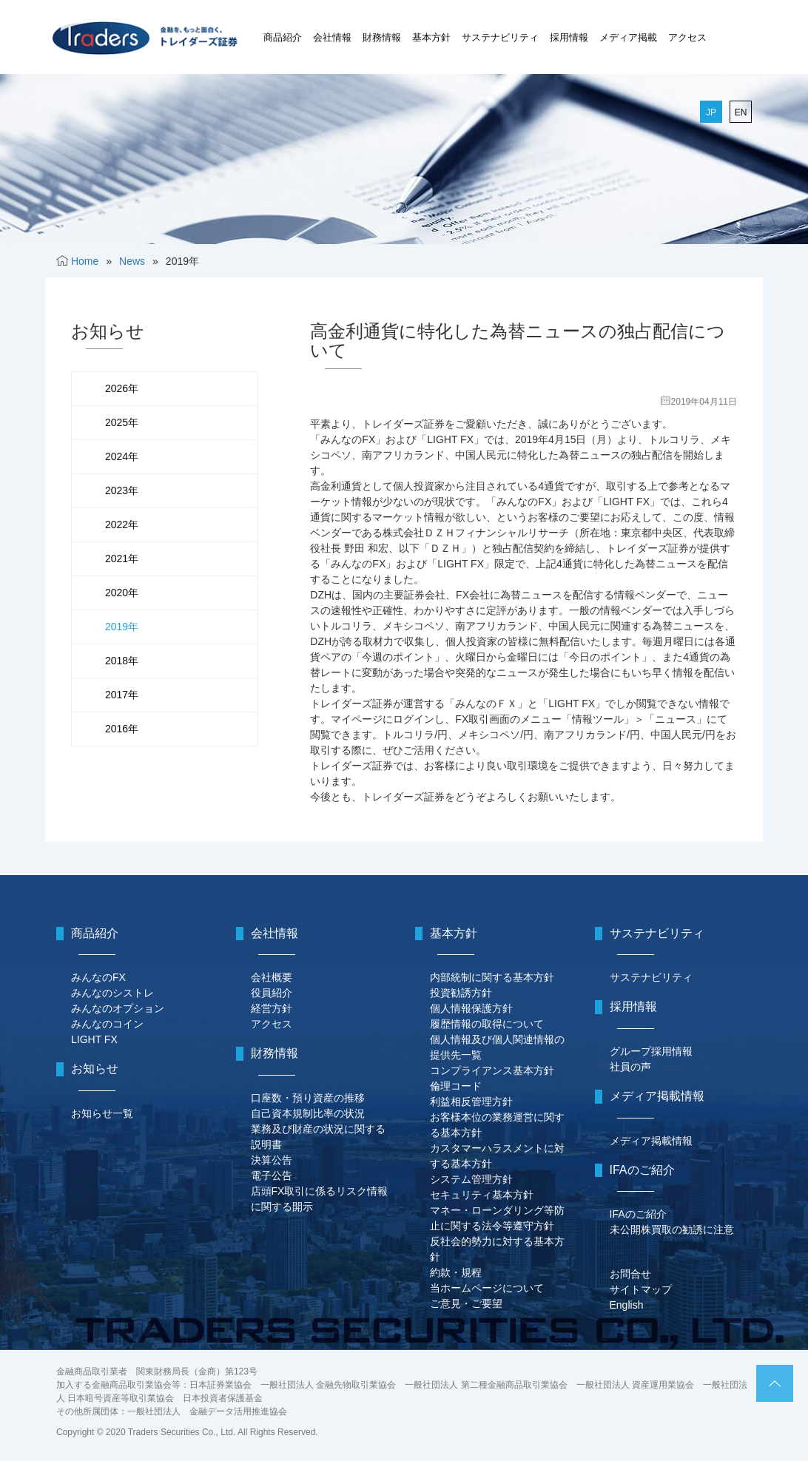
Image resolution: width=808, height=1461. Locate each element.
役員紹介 (271, 993)
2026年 (121, 388)
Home (84, 261)
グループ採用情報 (651, 1051)
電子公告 (271, 1175)
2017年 (121, 695)
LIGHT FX (94, 1039)
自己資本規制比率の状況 (308, 1113)
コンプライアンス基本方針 (492, 1070)
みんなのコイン (107, 1024)
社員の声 (630, 1067)
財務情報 (382, 37)
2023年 (121, 490)
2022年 (121, 524)
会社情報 (332, 37)
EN (741, 112)
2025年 (121, 422)
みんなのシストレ (112, 993)
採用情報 (569, 37)
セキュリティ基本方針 (481, 1195)
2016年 (121, 729)
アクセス (687, 37)
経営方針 (271, 1008)
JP (711, 112)
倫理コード (456, 1086)
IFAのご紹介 (638, 1214)
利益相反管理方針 (471, 1101)
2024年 (121, 456)
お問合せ (630, 1274)
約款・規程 (456, 1272)
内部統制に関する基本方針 (492, 977)
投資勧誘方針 (461, 993)
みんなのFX (98, 977)
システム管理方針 (471, 1179)
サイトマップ (641, 1289)
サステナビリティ (500, 37)
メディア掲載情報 (651, 1141)
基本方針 (431, 37)
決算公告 (271, 1160)
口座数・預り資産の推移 (308, 1098)
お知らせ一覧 (102, 1113)
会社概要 (271, 977)
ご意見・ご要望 (466, 1303)
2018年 (121, 661)
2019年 (121, 626)
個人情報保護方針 (471, 1008)
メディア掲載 (628, 37)
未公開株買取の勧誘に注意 (672, 1229)
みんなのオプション (117, 1008)
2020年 (121, 592)
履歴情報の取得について (487, 1024)
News (132, 261)
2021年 (121, 558)
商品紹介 (282, 37)
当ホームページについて (487, 1288)
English (627, 1305)
